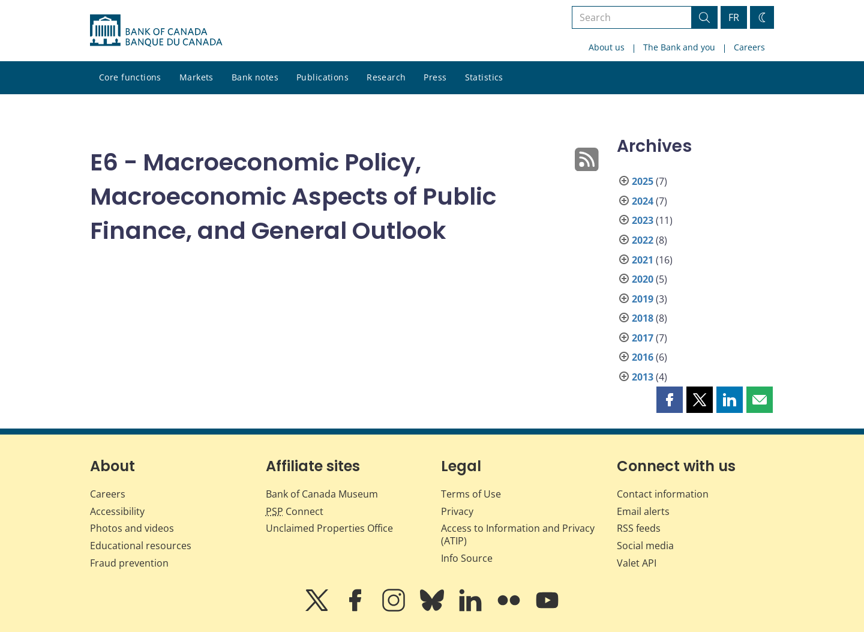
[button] (669, 400)
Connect (294, 511)
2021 (642, 259)
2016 (642, 357)
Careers (749, 47)
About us (607, 47)
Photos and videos (132, 528)
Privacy (457, 511)
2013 (642, 377)
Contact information (663, 494)
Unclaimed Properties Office (329, 528)
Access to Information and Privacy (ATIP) (518, 534)
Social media (645, 545)
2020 (642, 279)
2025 (642, 181)
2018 (642, 318)
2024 (642, 201)
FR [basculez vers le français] (733, 17)
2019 (642, 298)
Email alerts (643, 511)
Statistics (484, 77)
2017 (642, 338)
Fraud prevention (129, 563)
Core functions (130, 77)
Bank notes (255, 77)
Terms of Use (471, 494)
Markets (196, 77)
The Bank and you (679, 47)
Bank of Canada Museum (322, 494)
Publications (322, 77)
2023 (642, 220)
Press (435, 77)
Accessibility (117, 511)
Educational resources (140, 545)
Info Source (467, 558)
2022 (642, 240)
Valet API (636, 563)
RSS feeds (639, 528)
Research (386, 77)
